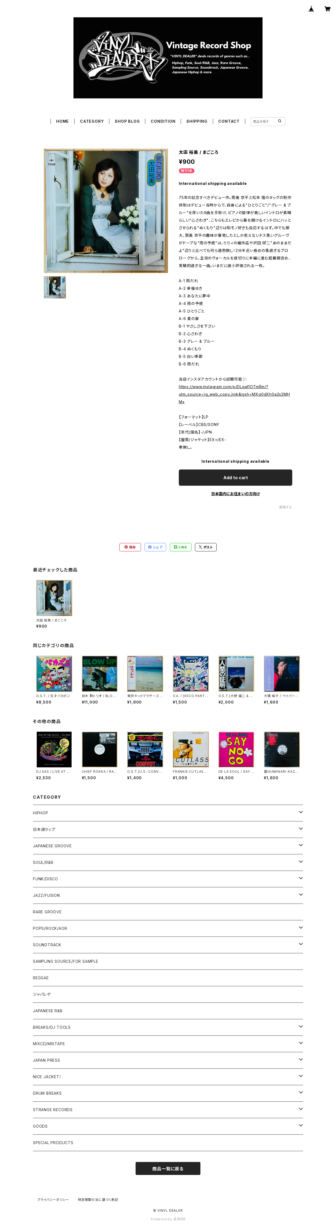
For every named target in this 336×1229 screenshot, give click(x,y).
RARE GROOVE (47, 912)
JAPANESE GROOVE (52, 846)
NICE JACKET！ (47, 1076)
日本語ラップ (44, 829)
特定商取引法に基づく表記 (98, 1200)
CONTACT (229, 121)
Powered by (168, 1219)
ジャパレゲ (42, 994)
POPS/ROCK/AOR (50, 928)
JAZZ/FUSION (46, 895)
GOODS (40, 1126)
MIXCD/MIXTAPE (49, 1043)
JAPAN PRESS (46, 1060)
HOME (62, 121)
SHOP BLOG (127, 121)
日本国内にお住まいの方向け (235, 493)
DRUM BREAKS (47, 1093)
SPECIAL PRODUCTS (53, 1142)
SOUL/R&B (43, 862)
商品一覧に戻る (168, 1168)
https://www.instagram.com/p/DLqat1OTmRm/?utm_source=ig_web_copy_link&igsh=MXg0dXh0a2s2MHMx (234, 394)
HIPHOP (40, 813)
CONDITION (163, 121)
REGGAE (41, 977)
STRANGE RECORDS (53, 1109)
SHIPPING (196, 121)
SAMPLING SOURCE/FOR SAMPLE (65, 961)
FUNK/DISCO (45, 879)
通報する (285, 507)
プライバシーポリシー (53, 1200)
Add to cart (235, 477)
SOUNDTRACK (47, 944)
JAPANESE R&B (48, 1010)
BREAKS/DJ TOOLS (52, 1027)
